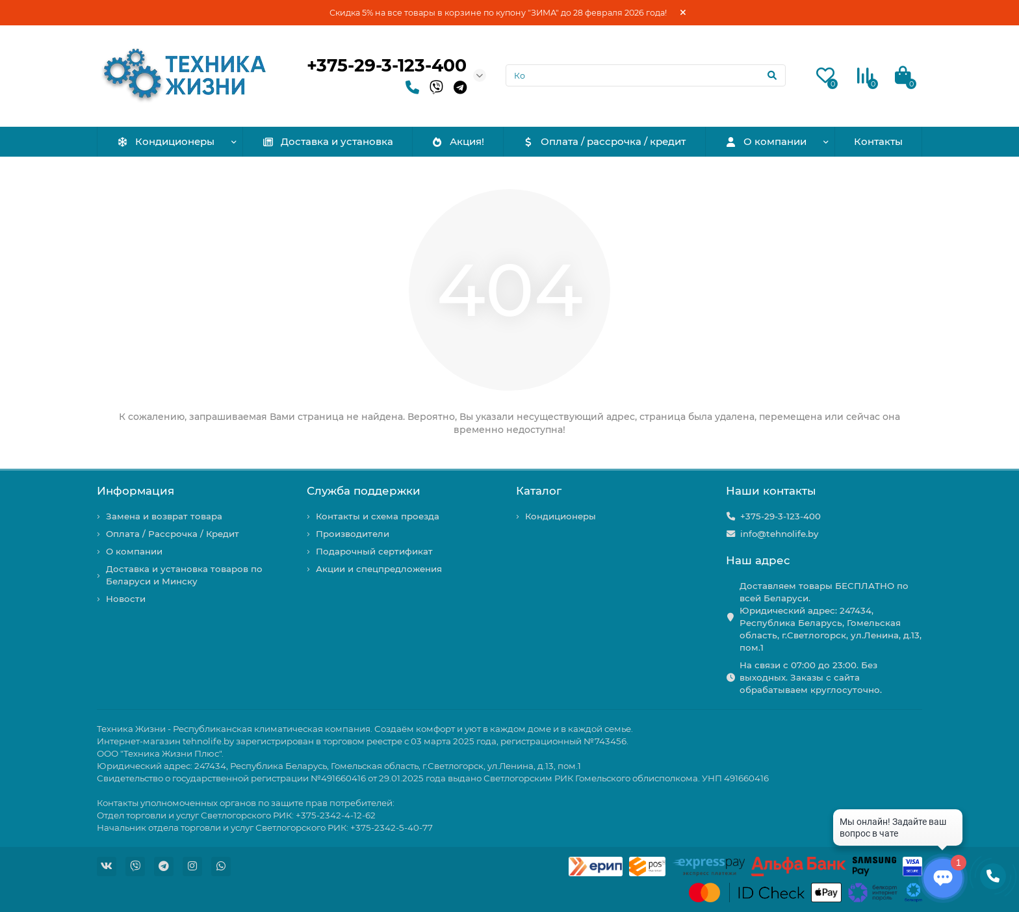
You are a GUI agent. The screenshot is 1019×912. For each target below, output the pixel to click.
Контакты (878, 141)
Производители (352, 533)
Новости (126, 598)
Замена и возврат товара (164, 516)
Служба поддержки (363, 490)
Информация (135, 490)
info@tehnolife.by (779, 533)
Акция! (457, 141)
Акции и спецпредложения (379, 569)
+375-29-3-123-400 (387, 65)
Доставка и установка (327, 141)
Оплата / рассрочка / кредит (604, 141)
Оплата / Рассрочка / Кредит (172, 533)
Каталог (538, 490)
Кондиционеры (165, 141)
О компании (765, 141)
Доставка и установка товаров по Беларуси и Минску (184, 575)
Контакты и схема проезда (377, 516)
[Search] (646, 75)
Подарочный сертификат (374, 551)
